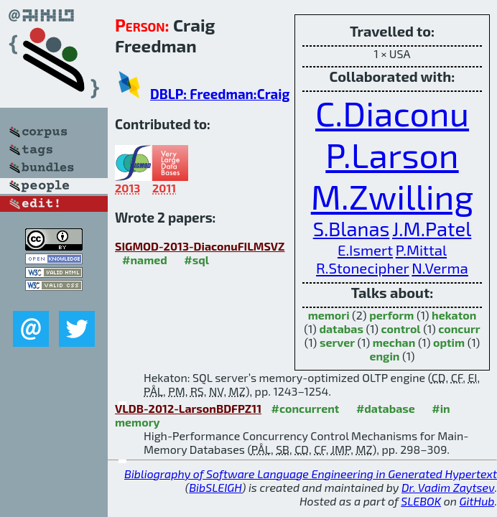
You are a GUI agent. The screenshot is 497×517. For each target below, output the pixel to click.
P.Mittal (421, 249)
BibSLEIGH (215, 487)
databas (341, 328)
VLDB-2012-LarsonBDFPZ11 (188, 408)
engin (384, 356)
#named (144, 259)
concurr (459, 328)
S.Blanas (351, 229)
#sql (196, 259)
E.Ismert (365, 249)
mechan (394, 342)
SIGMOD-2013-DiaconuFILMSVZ (199, 246)
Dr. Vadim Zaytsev (447, 487)
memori (329, 315)
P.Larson (391, 154)
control (401, 328)
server (337, 342)
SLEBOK (421, 501)
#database (385, 408)
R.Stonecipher (362, 267)
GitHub (477, 501)
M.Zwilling (392, 196)
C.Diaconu (392, 113)
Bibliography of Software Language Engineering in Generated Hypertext (310, 473)
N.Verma (440, 267)
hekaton (454, 315)
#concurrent (305, 408)
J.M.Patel (431, 229)
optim (449, 342)
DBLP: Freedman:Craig (219, 93)
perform (391, 315)
